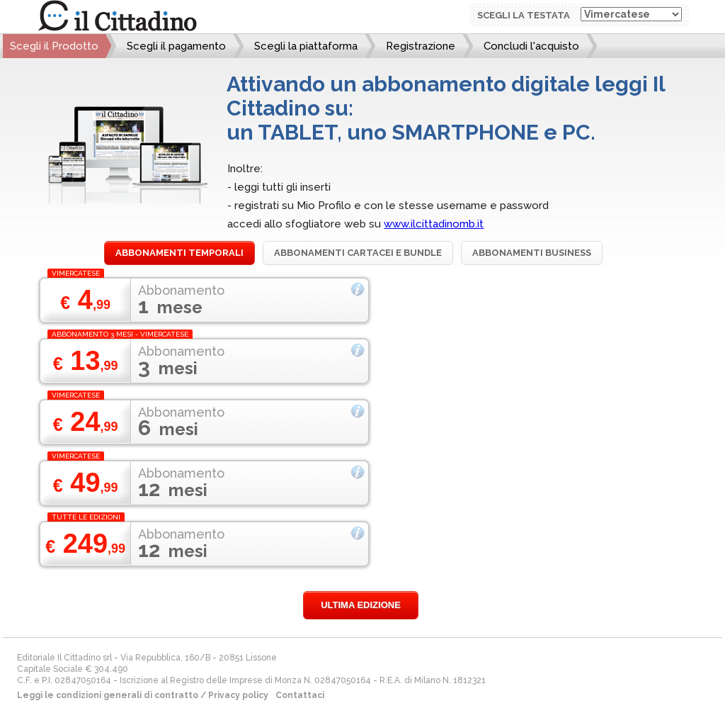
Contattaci (299, 695)
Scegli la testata (523, 15)
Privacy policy (238, 695)
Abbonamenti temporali (179, 252)
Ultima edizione (361, 605)
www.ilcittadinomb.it (434, 224)
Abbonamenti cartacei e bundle (358, 252)
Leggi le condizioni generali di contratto (107, 695)
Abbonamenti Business (531, 252)
